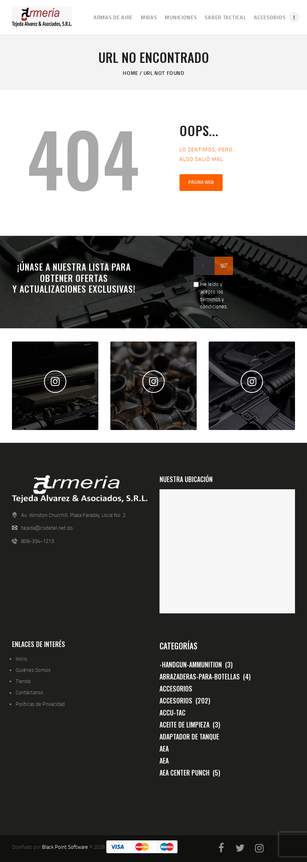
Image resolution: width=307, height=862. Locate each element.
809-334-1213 (37, 541)
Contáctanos (29, 692)
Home (130, 72)
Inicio (21, 658)
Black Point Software (65, 846)
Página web (201, 182)
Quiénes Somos (33, 669)
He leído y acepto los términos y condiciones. (214, 295)
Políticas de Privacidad (40, 703)
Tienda (23, 681)
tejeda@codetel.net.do (47, 527)
